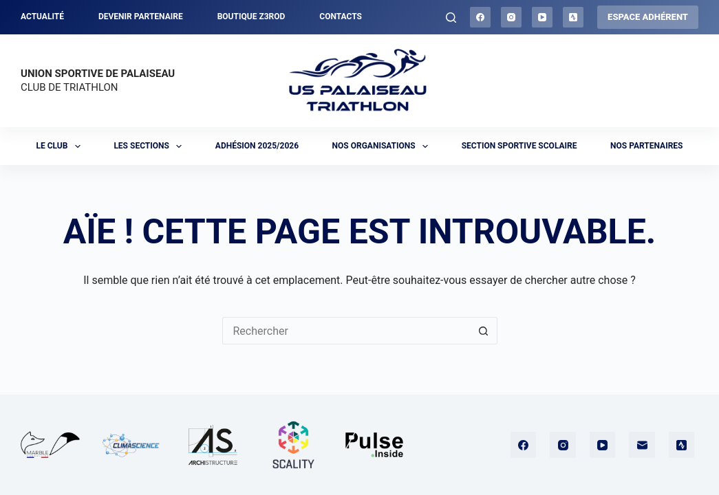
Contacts (340, 16)
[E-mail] (642, 445)
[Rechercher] (451, 17)
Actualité (42, 16)
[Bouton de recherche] (483, 330)
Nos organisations (383, 146)
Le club (61, 146)
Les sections (150, 146)
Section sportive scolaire (519, 146)
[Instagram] (511, 17)
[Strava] (573, 17)
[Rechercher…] (346, 330)
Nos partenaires (646, 146)
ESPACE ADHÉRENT (648, 17)
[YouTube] (542, 17)
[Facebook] (480, 17)
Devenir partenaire (140, 16)
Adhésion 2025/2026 (257, 146)
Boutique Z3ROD (251, 16)
